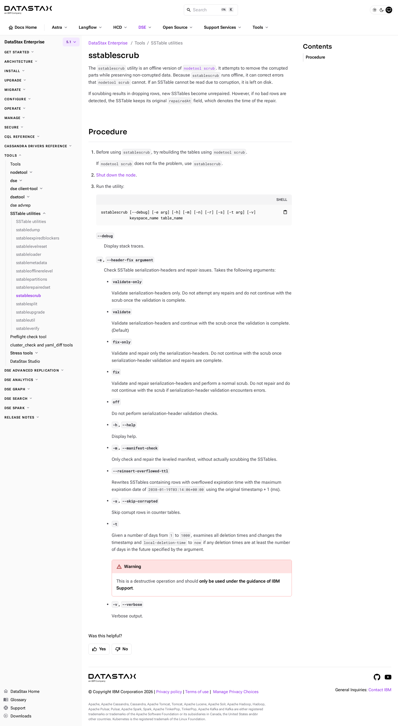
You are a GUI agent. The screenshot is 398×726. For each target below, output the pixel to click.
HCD (120, 27)
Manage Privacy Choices (235, 692)
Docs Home (22, 27)
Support (14, 708)
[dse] (44, 181)
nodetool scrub (199, 68)
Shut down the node (116, 175)
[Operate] (41, 108)
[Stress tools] (44, 353)
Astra (60, 27)
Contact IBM (379, 690)
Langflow (91, 27)
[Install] (41, 71)
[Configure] (41, 99)
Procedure (107, 131)
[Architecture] (41, 61)
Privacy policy (169, 692)
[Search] (211, 9)
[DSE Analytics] (41, 380)
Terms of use (197, 692)
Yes (99, 649)
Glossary (14, 700)
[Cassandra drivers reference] (41, 146)
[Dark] (381, 10)
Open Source (178, 27)
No (121, 649)
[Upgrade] (41, 80)
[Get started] (41, 52)
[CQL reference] (41, 136)
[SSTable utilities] (44, 214)
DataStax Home (21, 692)
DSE (145, 27)
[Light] (374, 10)
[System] (389, 10)
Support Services (223, 27)
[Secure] (41, 127)
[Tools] (41, 155)
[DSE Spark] (41, 408)
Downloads (17, 716)
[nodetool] (44, 173)
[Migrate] (41, 89)
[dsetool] (44, 197)
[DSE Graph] (41, 389)
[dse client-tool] (44, 189)
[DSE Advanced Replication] (41, 370)
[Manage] (41, 118)
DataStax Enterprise (108, 43)
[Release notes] (41, 417)
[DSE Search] (41, 398)
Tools (261, 27)
